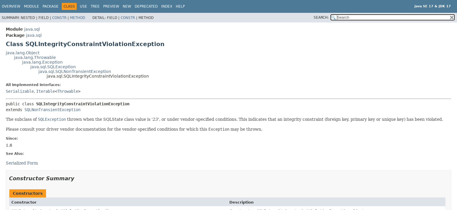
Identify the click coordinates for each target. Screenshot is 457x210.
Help (180, 6)
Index (166, 6)
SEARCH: (321, 17)
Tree (95, 6)
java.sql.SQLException (53, 66)
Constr (59, 18)
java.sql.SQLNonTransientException (74, 71)
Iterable (45, 91)
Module (31, 6)
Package (51, 6)
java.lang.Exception (42, 62)
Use (83, 6)
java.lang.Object (22, 52)
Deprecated (146, 6)
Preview (111, 6)
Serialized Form (22, 163)
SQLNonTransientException (52, 109)
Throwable (67, 91)
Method (77, 18)
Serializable (20, 91)
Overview (11, 6)
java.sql (32, 29)
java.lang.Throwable (35, 57)
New (127, 6)
